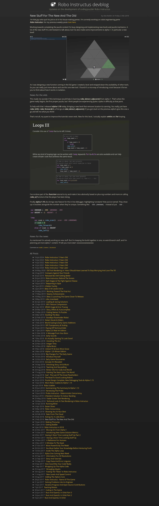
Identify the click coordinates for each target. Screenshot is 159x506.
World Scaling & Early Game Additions (60, 322)
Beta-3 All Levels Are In (54, 288)
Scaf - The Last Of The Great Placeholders (61, 375)
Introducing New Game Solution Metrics (62, 432)
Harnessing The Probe (54, 390)
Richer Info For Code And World (59, 369)
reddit (41, 247)
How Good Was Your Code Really (58, 464)
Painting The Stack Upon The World (60, 372)
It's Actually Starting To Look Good (59, 338)
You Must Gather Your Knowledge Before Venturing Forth (69, 448)
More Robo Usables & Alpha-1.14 (58, 382)
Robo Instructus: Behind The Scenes (60, 278)
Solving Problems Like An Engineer (59, 482)
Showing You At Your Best (55, 411)
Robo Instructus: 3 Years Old (56, 262)
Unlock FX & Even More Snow (57, 349)
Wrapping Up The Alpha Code (57, 466)
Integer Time (51, 343)
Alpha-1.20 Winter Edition (55, 351)
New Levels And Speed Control (58, 474)
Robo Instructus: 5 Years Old (56, 257)
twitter (46, 247)
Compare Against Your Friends (57, 273)
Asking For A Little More (54, 417)
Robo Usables (49, 385)
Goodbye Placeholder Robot (57, 317)
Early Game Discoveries (55, 359)
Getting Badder (52, 424)
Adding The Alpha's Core (55, 477)
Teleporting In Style (53, 283)
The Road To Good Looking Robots (59, 377)
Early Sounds (51, 335)
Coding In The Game (54, 490)
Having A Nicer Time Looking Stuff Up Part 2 (63, 435)
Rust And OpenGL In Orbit (55, 497)
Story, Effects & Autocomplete (58, 309)
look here (72, 22)
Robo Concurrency (52, 409)
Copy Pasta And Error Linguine (58, 461)
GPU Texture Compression (56, 304)
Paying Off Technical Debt (56, 328)
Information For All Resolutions (58, 456)
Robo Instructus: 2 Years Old (56, 265)
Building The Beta (52, 315)
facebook (53, 247)
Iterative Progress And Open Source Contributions (65, 484)
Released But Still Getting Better (58, 275)
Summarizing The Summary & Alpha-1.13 (62, 388)
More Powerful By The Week (57, 445)
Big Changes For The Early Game (59, 354)
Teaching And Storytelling (56, 367)
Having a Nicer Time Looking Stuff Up (61, 437)
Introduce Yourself (53, 356)
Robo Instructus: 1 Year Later (56, 267)
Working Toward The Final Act (59, 291)
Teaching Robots (50, 487)
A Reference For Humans (56, 440)
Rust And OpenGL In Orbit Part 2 (59, 495)
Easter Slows (50, 406)
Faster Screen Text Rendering (58, 398)
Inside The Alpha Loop (55, 450)
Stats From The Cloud (54, 414)
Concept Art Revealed (53, 362)
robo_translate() (52, 299)
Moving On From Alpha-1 (56, 430)
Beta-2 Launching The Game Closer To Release (65, 296)
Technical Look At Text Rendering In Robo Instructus (67, 401)
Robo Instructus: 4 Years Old (56, 260)
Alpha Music (51, 346)
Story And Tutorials (53, 458)
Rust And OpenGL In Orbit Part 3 (59, 492)
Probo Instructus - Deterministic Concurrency (64, 393)
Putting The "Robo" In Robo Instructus (61, 471)
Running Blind (51, 403)
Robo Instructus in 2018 (54, 427)
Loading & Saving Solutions (57, 302)
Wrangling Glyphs (53, 469)
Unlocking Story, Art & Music (57, 364)
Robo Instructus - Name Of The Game (60, 479)
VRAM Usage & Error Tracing (56, 307)
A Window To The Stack (54, 443)
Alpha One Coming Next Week (57, 453)
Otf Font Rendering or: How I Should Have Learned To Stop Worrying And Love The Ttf (81, 270)
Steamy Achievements (55, 294)
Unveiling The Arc (53, 341)
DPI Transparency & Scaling (56, 325)
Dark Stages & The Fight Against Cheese (61, 281)
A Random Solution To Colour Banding (60, 396)
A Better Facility (51, 286)
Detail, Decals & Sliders (54, 320)
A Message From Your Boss (57, 333)
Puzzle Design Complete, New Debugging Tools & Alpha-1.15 (69, 380)
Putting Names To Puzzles (56, 312)
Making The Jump (53, 422)
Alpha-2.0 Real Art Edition (56, 330)
